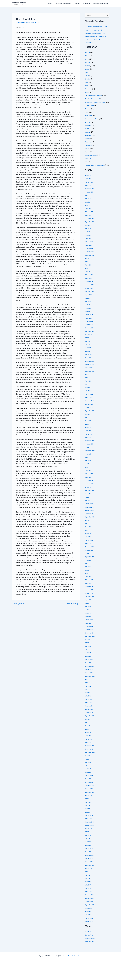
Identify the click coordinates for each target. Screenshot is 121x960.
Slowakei (88, 138)
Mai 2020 (88, 391)
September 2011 (90, 721)
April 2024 (88, 243)
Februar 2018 (89, 480)
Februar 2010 (89, 780)
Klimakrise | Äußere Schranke (94, 100)
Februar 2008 (89, 852)
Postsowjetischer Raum (92, 125)
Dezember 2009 (90, 787)
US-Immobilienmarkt (91, 161)
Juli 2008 (88, 836)
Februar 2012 (89, 704)
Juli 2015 (88, 569)
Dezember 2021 (90, 328)
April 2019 (88, 434)
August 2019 (89, 421)
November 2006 (90, 902)
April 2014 (88, 618)
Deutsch (87, 70)
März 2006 (88, 918)
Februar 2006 (89, 922)
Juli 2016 (88, 529)
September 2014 (90, 602)
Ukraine (87, 155)
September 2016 (90, 523)
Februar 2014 (89, 625)
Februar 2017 (89, 510)
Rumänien (88, 131)
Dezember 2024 (90, 226)
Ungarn (87, 158)
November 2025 (90, 200)
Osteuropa (88, 115)
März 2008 (88, 849)
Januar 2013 (89, 668)
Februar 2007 (89, 892)
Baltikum (88, 57)
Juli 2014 (88, 609)
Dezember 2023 (90, 256)
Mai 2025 (88, 210)
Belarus (87, 60)
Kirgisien (88, 96)
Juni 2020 (88, 388)
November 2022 (90, 292)
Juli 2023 (88, 269)
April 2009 (88, 813)
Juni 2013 (88, 651)
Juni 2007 (88, 879)
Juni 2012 (88, 691)
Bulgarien (88, 67)
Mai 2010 (88, 770)
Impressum (87, 3)
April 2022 (88, 315)
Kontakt (77, 3)
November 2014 (90, 595)
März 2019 (88, 437)
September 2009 (90, 796)
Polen (87, 118)
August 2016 (89, 526)
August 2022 (89, 302)
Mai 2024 (88, 240)
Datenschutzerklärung (101, 3)
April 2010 (88, 773)
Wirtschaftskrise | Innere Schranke (96, 171)
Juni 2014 (88, 612)
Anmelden (88, 935)
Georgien (88, 83)
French (87, 80)
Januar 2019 (89, 444)
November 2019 (90, 411)
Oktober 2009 (89, 793)
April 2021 (88, 355)
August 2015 (89, 566)
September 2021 (90, 338)
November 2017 (90, 490)
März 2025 (88, 216)
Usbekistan (88, 164)
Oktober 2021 (89, 335)
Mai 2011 (88, 734)
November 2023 (90, 259)
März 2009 (88, 816)
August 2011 (89, 724)
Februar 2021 (89, 361)
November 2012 (90, 674)
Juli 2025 (88, 203)
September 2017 (90, 497)
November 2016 (90, 516)
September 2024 (90, 230)
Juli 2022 (88, 305)
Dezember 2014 (90, 592)
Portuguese (88, 122)
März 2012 (88, 701)
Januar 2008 (89, 856)
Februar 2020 (89, 401)
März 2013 (88, 661)
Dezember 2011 (90, 711)
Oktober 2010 (89, 754)
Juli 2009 (88, 803)
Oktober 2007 (89, 866)
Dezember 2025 (90, 197)
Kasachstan (89, 93)
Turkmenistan (89, 151)
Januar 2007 (89, 895)
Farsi (86, 77)
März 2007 (88, 889)
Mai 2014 (88, 615)
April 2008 (88, 846)
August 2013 (89, 645)
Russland (88, 135)
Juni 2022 (88, 309)
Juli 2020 (88, 384)
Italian (87, 90)
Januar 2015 (89, 589)
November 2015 (90, 556)
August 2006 (89, 912)
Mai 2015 (88, 576)
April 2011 (88, 737)
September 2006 (90, 908)
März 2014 (88, 622)
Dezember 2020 (90, 368)
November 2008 (90, 829)
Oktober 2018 (89, 454)
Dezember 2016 (90, 513)
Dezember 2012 (90, 671)
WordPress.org (90, 945)
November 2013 (90, 635)
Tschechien (88, 148)
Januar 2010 (89, 783)
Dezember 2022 (90, 289)
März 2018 (88, 477)
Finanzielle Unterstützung (64, 3)
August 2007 (89, 872)
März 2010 (88, 777)
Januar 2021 (89, 365)
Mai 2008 (88, 842)
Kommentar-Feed (90, 942)
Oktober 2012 (89, 678)
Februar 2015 (89, 585)
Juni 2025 (88, 207)
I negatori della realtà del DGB (94, 32)
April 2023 (88, 276)
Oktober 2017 (89, 493)
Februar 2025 (89, 220)
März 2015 (88, 582)
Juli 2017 (88, 503)
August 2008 (89, 833)
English (87, 73)
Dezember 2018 (90, 447)
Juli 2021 (88, 345)
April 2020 (88, 394)
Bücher (87, 63)
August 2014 (89, 605)
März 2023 (88, 279)
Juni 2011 (88, 730)
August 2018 (89, 460)
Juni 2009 (88, 806)
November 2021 (90, 332)
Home (51, 3)
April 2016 (88, 539)
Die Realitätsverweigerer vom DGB (96, 36)
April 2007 (88, 885)
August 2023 (89, 266)
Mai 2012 (88, 694)
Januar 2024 (89, 253)
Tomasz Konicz (19, 2)
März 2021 (88, 358)
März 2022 (88, 319)
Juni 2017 (88, 506)
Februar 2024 (89, 249)
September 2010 (90, 757)
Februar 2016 (89, 546)
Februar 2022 (89, 322)
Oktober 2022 (89, 295)
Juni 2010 (88, 767)
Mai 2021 (88, 352)
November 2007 (90, 862)
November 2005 (90, 925)
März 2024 (88, 246)
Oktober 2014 (89, 599)
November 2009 (90, 790)
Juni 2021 (88, 348)
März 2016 (88, 543)
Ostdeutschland (90, 112)
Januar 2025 (89, 223)
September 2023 (90, 263)
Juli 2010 (88, 763)
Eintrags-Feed (89, 938)
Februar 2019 (89, 440)
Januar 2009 (89, 823)
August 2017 (89, 500)
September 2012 (90, 681)
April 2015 (88, 579)
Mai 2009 (88, 810)
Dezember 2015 (90, 553)
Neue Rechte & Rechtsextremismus (96, 106)
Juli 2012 (88, 688)
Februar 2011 (89, 744)
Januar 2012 (89, 707)
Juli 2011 (88, 727)
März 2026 (88, 187)
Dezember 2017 (90, 487)
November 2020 (90, 371)
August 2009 (89, 800)
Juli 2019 (88, 424)
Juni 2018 (88, 467)
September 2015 (90, 562)
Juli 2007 (88, 875)
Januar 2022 (89, 325)
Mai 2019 (88, 431)
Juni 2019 (88, 427)
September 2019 (90, 417)
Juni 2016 (88, 533)
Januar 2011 (89, 747)
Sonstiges (88, 141)
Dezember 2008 (90, 826)
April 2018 (88, 473)
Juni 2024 (88, 236)
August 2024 (89, 233)
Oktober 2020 (89, 375)
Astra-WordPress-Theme (75, 956)
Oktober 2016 (89, 520)
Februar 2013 (89, 665)
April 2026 (88, 183)
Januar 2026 (89, 193)
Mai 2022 (88, 312)
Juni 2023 (88, 272)
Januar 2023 (89, 286)
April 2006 (88, 915)
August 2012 (89, 684)
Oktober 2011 (89, 717)
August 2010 (89, 760)
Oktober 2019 (89, 414)
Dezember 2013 (90, 632)
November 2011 (90, 714)
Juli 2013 (88, 648)
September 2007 (90, 869)
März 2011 (88, 740)
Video (87, 168)
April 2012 (88, 697)
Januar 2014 (89, 628)
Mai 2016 (88, 536)
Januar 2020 (89, 404)
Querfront (88, 128)
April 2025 (88, 213)
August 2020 (89, 381)
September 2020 (90, 378)
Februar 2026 (89, 190)
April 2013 (88, 658)
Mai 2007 (88, 882)
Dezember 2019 (90, 408)
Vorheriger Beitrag (18, 604)
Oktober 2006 (89, 905)
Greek (87, 86)
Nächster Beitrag (73, 604)
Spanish (87, 145)
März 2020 (88, 398)
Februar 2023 (89, 282)
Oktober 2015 (89, 559)
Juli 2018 (88, 464)
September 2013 (90, 642)
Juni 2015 (88, 572)
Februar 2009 (89, 819)
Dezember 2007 (90, 859)
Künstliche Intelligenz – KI (93, 103)
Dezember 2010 (90, 750)
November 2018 (90, 450)
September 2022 (90, 299)
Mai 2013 (88, 655)
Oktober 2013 (89, 638)
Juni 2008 (88, 839)
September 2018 (90, 457)
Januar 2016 (89, 549)
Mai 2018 (88, 470)
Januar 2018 (89, 483)
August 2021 (89, 342)
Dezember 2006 (90, 899)
